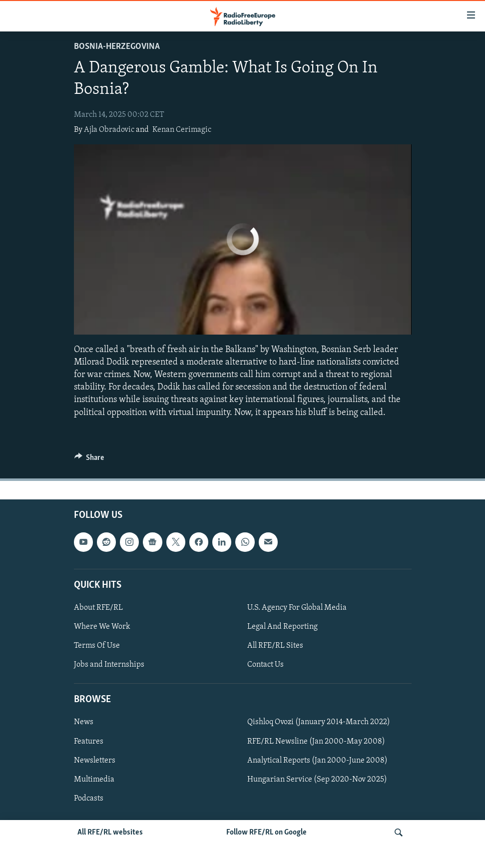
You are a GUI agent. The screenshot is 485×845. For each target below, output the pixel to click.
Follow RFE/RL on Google (266, 833)
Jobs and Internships (109, 665)
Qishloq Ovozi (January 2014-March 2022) (318, 722)
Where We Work (102, 627)
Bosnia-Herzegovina (117, 46)
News (83, 722)
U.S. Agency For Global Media (297, 608)
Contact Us (265, 665)
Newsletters (94, 760)
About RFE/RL (98, 608)
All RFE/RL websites (110, 833)
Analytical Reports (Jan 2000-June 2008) (317, 760)
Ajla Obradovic (109, 130)
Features (88, 741)
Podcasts (88, 798)
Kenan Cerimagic (181, 130)
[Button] (89, 459)
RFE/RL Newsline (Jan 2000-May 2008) (316, 741)
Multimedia (94, 779)
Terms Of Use (97, 646)
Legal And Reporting (282, 627)
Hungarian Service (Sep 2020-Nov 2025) (317, 779)
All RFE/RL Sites (275, 646)
